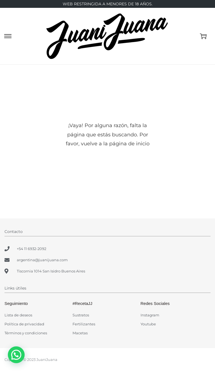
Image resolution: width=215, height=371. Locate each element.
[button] (16, 354)
